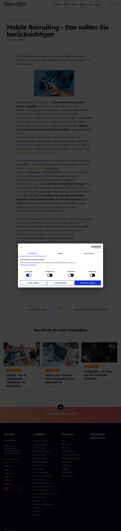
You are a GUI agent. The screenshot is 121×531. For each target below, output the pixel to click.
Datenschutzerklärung (28, 265)
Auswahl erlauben (60, 283)
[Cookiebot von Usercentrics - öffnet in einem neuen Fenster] (92, 247)
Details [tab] (60, 253)
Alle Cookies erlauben (87, 283)
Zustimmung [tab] (32, 253)
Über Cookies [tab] (88, 253)
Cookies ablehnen (33, 283)
